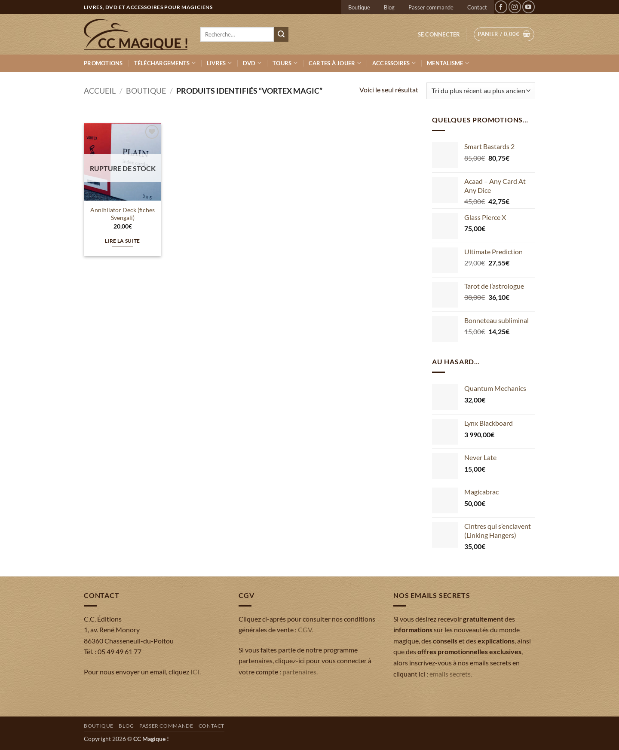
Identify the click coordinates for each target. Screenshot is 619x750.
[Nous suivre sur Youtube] (528, 6)
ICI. (195, 672)
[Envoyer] (281, 34)
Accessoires (394, 63)
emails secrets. (450, 674)
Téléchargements (165, 63)
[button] (439, 34)
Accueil (100, 90)
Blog (389, 7)
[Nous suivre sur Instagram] (515, 6)
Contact (477, 7)
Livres (219, 63)
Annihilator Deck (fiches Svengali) (122, 214)
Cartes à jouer (335, 63)
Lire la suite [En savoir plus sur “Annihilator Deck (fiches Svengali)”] (122, 241)
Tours (285, 63)
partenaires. (300, 672)
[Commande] (480, 90)
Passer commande (431, 7)
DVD (252, 63)
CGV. (305, 629)
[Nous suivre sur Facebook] (501, 6)
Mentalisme (448, 63)
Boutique (359, 7)
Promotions (103, 63)
